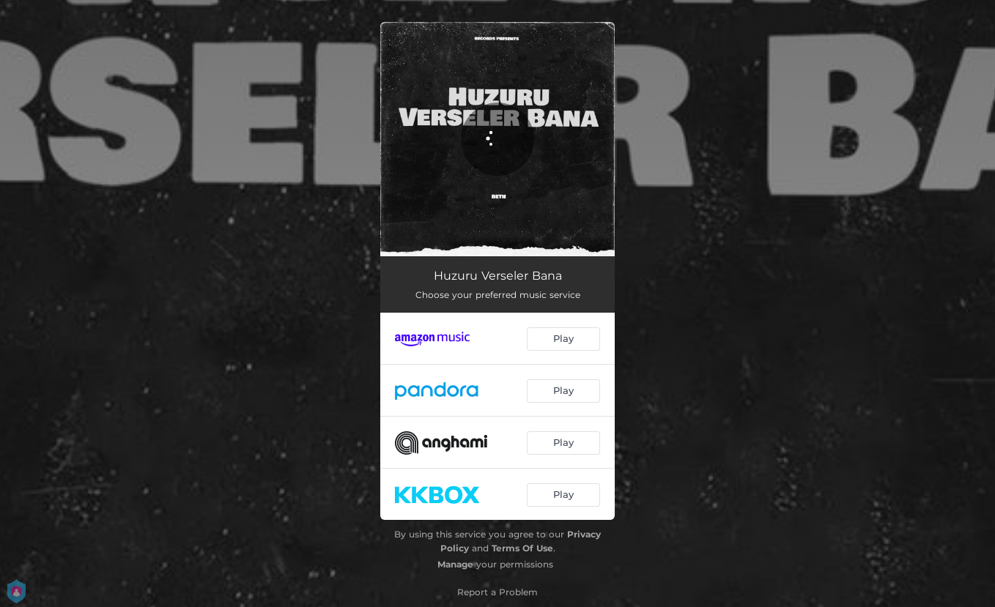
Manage (455, 564)
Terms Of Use (522, 548)
